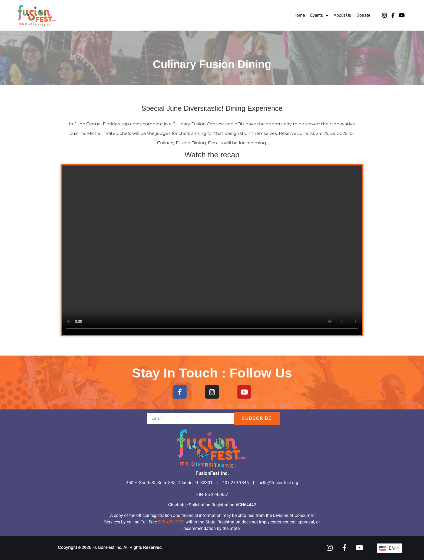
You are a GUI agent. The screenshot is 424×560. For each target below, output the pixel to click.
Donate (363, 15)
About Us (342, 15)
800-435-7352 (171, 522)
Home (299, 15)
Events (319, 15)
